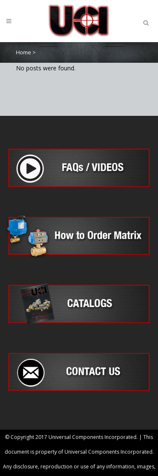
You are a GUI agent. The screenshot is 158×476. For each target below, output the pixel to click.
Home (23, 52)
